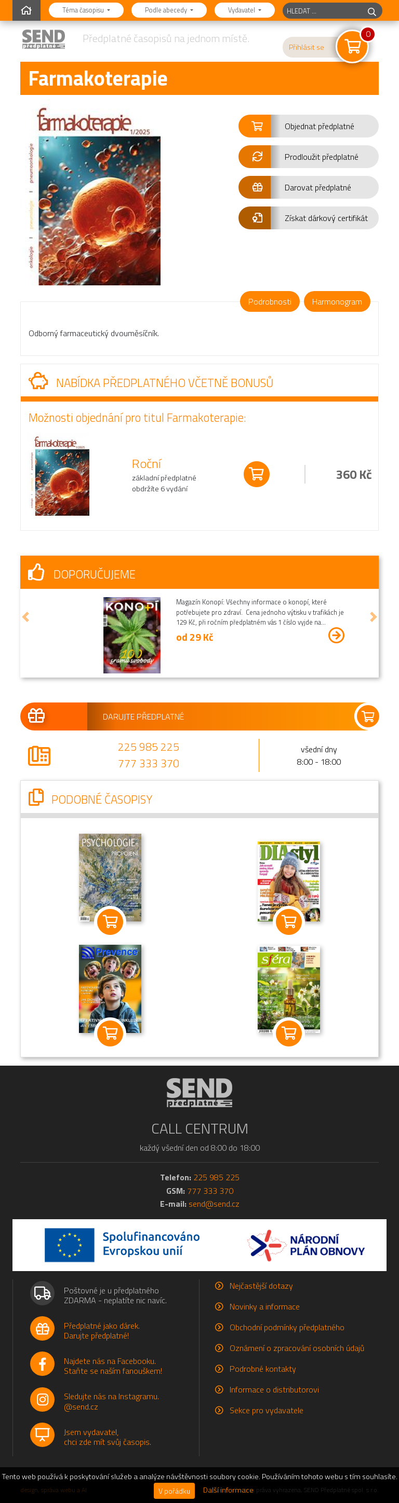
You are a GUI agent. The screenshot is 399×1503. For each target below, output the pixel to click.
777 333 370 (148, 763)
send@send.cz (214, 1203)
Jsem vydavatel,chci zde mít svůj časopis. (107, 1437)
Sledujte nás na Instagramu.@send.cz (111, 1401)
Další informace (228, 1490)
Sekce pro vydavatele (266, 1410)
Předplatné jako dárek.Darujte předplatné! (102, 1330)
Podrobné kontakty (263, 1368)
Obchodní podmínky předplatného (287, 1327)
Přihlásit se (306, 47)
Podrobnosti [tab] (269, 301)
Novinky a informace (265, 1306)
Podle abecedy (167, 10)
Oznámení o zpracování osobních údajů (297, 1348)
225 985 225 (148, 746)
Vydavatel (242, 10)
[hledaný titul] (322, 11)
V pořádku (174, 1490)
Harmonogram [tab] (337, 301)
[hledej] (372, 11)
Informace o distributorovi (274, 1389)
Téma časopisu (83, 10)
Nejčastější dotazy (261, 1285)
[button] (308, 126)
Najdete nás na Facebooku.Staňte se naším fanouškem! (113, 1366)
